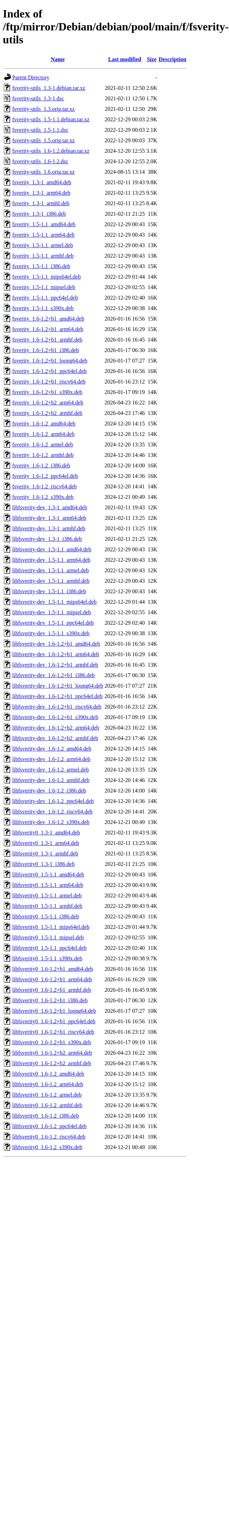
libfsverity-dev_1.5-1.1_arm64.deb (51, 560)
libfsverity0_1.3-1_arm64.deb (45, 843)
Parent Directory (30, 77)
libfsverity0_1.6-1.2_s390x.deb (47, 1147)
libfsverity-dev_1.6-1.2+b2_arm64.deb (55, 728)
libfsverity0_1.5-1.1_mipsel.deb (48, 937)
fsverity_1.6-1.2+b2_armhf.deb (47, 413)
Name (58, 59)
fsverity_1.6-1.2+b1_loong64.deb (49, 361)
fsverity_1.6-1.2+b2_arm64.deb (47, 403)
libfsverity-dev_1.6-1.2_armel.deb (50, 770)
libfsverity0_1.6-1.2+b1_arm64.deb (52, 979)
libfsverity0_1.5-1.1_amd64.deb (48, 874)
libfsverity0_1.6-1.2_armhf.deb (47, 1105)
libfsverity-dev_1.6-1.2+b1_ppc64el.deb (57, 696)
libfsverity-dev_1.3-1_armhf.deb (48, 528)
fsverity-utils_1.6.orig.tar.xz (43, 172)
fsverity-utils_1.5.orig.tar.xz (43, 140)
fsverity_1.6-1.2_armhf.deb (43, 455)
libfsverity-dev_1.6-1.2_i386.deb (49, 791)
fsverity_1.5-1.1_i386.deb (41, 266)
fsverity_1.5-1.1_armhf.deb (43, 256)
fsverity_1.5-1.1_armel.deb (42, 245)
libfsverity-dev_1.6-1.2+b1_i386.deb (53, 675)
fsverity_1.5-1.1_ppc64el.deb (45, 298)
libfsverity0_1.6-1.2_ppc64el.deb (49, 1126)
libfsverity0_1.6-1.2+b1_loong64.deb (54, 1011)
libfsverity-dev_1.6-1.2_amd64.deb (51, 749)
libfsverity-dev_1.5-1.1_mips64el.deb (54, 602)
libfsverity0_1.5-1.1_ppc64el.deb (49, 948)
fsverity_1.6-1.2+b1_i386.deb (45, 350)
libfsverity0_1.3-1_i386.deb (43, 864)
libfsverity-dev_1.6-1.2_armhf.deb (51, 780)
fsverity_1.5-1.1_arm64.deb (43, 235)
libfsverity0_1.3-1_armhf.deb (45, 853)
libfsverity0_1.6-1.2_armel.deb (47, 1095)
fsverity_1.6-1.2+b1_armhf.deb (47, 340)
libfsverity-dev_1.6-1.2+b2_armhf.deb (55, 738)
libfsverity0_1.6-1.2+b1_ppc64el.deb (53, 1021)
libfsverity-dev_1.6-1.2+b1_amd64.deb (56, 644)
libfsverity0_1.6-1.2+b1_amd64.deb (52, 969)
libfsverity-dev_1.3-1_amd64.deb (49, 507)
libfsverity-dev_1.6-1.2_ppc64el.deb (53, 801)
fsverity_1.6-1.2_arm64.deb (43, 434)
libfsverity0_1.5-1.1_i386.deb (45, 916)
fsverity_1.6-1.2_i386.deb (41, 465)
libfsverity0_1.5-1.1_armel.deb (47, 895)
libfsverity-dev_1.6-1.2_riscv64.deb (52, 812)
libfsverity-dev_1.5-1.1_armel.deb (50, 570)
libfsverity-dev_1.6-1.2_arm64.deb (51, 759)
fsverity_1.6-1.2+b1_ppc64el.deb (49, 371)
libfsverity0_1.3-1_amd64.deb (46, 833)
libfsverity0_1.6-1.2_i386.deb (45, 1116)
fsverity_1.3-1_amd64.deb (41, 182)
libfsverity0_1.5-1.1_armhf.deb (47, 906)
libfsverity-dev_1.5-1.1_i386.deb (49, 591)
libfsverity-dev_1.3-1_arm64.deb (49, 518)
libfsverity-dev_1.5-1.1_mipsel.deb (51, 612)
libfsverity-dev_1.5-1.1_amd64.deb (51, 549)
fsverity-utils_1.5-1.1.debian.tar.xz (51, 119)
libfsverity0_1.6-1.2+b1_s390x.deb (51, 1042)
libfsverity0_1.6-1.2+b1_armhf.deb (51, 990)
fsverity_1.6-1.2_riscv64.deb (44, 486)
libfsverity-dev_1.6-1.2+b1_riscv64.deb (56, 707)
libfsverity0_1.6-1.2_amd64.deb (48, 1074)
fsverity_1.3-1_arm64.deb (41, 193)
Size (152, 59)
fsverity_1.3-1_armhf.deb (41, 203)
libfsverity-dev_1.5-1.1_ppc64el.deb (53, 623)
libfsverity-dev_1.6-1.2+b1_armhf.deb (55, 665)
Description (172, 59)
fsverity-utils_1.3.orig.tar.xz (43, 109)
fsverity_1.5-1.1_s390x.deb (43, 308)
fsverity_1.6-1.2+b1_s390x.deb (47, 392)
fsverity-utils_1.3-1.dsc (38, 98)
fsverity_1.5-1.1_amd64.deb (44, 224)
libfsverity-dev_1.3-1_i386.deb (47, 539)
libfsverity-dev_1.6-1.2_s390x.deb (51, 822)
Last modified (124, 59)
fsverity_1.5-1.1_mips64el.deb (46, 277)
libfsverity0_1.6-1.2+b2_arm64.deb (52, 1053)
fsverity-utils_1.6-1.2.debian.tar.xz (51, 151)
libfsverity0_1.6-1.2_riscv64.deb (48, 1137)
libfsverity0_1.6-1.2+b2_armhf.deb (51, 1063)
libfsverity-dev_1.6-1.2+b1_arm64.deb (55, 654)
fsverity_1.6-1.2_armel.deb (42, 444)
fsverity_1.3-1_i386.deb (39, 214)
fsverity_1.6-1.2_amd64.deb (44, 423)
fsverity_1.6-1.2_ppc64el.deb (45, 476)
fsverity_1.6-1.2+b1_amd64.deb (48, 319)
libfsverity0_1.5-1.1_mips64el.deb (51, 927)
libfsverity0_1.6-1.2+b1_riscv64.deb (53, 1032)
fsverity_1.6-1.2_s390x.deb (43, 497)
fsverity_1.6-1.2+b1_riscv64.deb (48, 382)
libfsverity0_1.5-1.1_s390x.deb (47, 958)
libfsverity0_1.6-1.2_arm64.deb (47, 1084)
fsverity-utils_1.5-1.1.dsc (40, 130)
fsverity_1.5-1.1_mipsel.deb (43, 287)
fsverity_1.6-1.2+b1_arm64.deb (47, 329)
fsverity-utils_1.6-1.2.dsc (40, 161)
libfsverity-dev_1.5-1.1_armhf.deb (51, 581)
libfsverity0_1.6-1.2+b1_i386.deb (50, 1000)
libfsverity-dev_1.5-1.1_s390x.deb (51, 633)
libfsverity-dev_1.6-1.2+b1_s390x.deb (55, 717)
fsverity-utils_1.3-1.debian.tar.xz (48, 88)
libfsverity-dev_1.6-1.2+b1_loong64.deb (57, 686)
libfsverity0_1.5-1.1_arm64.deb (47, 885)
